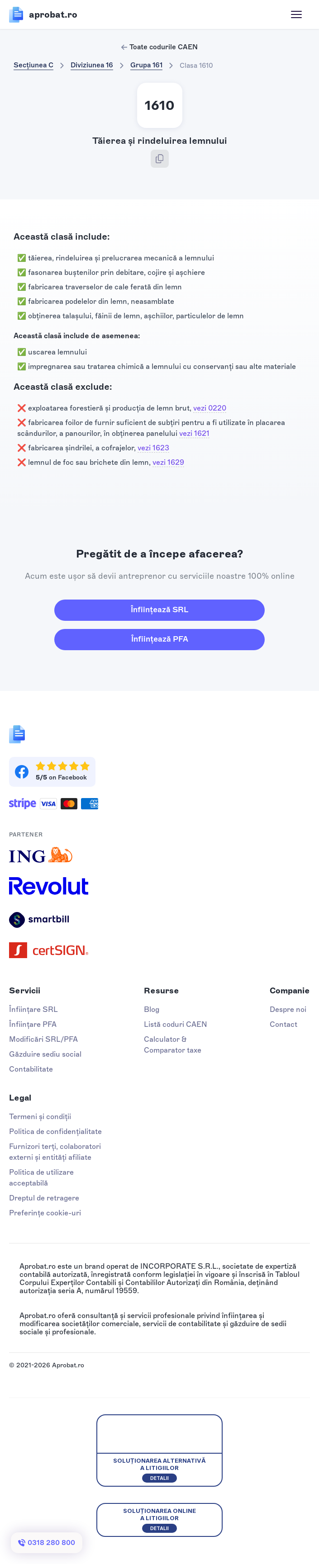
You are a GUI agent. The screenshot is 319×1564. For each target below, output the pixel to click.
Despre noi (288, 1009)
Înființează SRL (159, 609)
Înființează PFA (159, 638)
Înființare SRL (33, 1009)
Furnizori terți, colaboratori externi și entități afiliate (55, 1152)
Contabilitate (31, 1069)
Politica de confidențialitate (55, 1131)
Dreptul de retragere (44, 1198)
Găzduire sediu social (45, 1054)
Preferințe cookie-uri (45, 1213)
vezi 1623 (153, 448)
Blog (151, 1009)
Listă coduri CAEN (175, 1024)
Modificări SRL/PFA (43, 1039)
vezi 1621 (194, 433)
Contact (283, 1024)
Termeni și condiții (40, 1116)
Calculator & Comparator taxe (172, 1044)
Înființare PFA (33, 1024)
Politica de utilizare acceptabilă (41, 1177)
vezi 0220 (209, 408)
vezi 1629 (168, 462)
